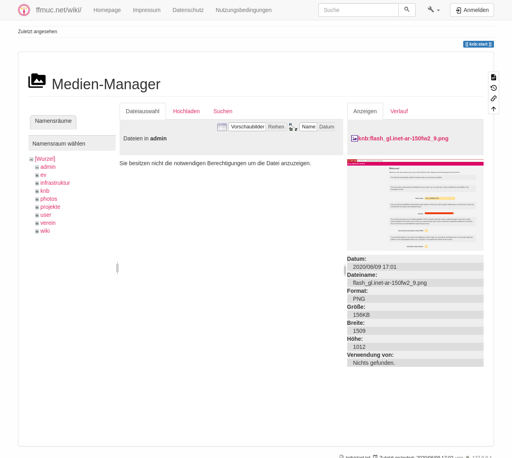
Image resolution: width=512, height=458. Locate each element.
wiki (45, 231)
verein (48, 223)
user (45, 215)
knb (45, 191)
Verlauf (399, 111)
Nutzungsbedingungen (244, 10)
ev (43, 175)
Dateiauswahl (143, 111)
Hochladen (186, 111)
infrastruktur (55, 183)
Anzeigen (365, 111)
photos (48, 199)
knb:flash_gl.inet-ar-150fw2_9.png (403, 138)
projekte (50, 207)
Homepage (107, 10)
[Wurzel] (45, 159)
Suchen (223, 111)
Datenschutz (188, 10)
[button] (434, 10)
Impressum (146, 10)
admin (48, 167)
